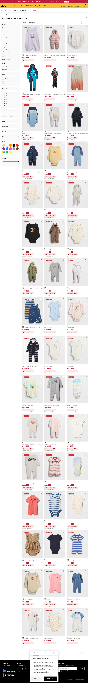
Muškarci (21, 5)
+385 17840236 (6, 665)
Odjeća (9, 10)
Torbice (19, 10)
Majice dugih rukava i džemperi (8, 37)
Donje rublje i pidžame (6, 43)
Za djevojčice (29, 5)
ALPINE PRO (47, 93)
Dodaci (24, 10)
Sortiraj (24, 22)
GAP (23, 54)
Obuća (14, 10)
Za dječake (38, 5)
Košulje (3, 47)
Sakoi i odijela (5, 49)
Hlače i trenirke (5, 39)
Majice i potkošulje (6, 45)
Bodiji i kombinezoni (6, 53)
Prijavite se (78, 5)
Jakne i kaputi (5, 27)
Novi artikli (3, 10)
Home (44, 5)
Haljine (3, 29)
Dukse (3, 33)
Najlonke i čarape (5, 51)
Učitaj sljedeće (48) (51, 653)
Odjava (84, 5)
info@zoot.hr (6, 667)
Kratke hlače (4, 41)
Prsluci (3, 31)
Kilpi (23, 93)
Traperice (4, 35)
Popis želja (70, 5)
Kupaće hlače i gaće (6, 59)
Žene (15, 5)
